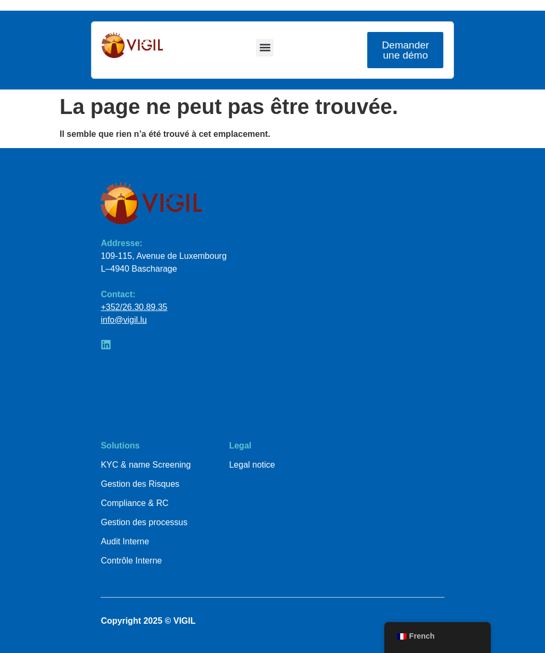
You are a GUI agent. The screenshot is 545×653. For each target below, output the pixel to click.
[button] (265, 47)
